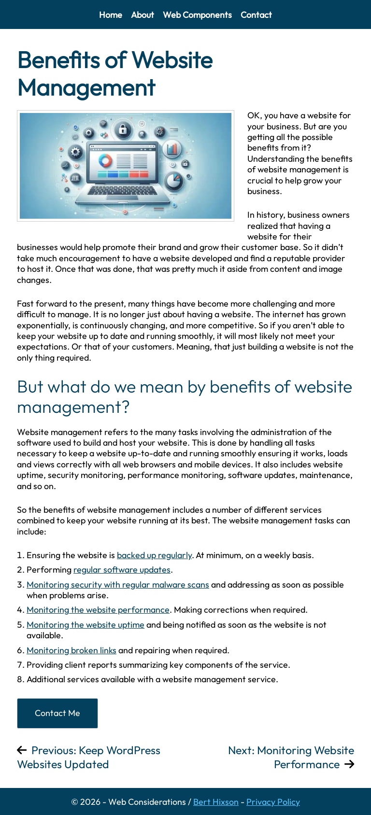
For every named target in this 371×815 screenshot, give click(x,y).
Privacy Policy (273, 801)
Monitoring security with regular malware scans (118, 584)
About (142, 14)
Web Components (197, 14)
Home (110, 14)
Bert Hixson (216, 801)
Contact (256, 14)
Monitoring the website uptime (85, 624)
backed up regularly (154, 555)
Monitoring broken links (71, 650)
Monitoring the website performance (98, 609)
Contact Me (57, 712)
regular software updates (122, 569)
